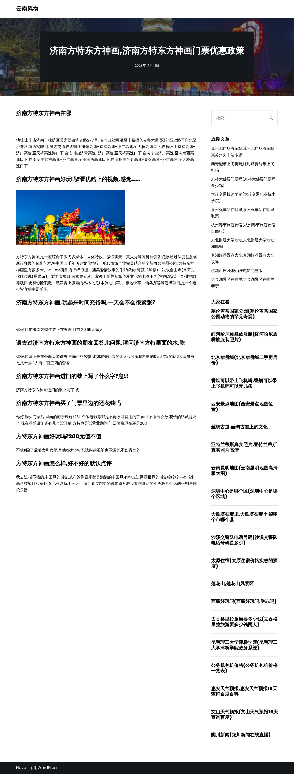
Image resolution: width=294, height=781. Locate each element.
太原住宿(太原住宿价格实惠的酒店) (244, 569)
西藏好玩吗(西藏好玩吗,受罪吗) (244, 607)
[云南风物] (27, 9)
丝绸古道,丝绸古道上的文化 (239, 431)
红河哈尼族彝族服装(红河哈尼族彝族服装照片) (244, 341)
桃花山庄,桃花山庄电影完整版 (237, 273)
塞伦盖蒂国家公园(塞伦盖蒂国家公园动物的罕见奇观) (244, 317)
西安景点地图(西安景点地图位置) (242, 411)
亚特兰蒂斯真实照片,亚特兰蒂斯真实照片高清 (244, 452)
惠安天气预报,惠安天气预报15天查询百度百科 (244, 698)
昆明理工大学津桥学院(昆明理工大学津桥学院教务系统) (244, 651)
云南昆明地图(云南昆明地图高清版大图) (244, 475)
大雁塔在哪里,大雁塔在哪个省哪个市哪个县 (244, 522)
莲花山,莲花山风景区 (232, 589)
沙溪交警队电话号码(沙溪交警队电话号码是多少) (244, 545)
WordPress (47, 775)
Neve (21, 775)
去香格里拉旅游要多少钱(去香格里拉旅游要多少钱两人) (244, 628)
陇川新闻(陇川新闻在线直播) (241, 742)
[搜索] (238, 118)
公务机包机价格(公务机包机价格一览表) (244, 674)
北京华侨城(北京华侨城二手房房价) (244, 364)
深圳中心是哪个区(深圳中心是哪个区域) (244, 499)
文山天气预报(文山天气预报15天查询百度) (244, 721)
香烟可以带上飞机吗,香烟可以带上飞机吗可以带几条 (244, 387)
